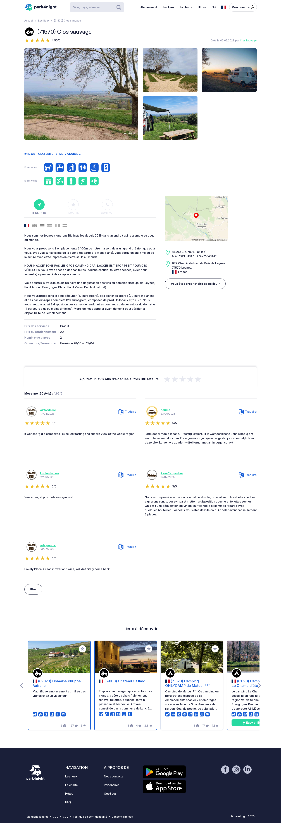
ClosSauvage (248, 40)
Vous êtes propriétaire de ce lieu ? (195, 284)
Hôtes (202, 7)
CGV (65, 816)
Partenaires (111, 785)
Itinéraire (39, 206)
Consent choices (122, 816)
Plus (33, 589)
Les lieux (168, 7)
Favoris (73, 206)
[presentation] (21, 685)
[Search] (97, 7)
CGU (55, 816)
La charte (186, 7)
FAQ (213, 7)
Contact (107, 206)
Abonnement (148, 7)
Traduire (127, 411)
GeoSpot (110, 793)
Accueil (29, 20)
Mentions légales (37, 816)
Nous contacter (114, 776)
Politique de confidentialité (90, 816)
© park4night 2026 (242, 816)
